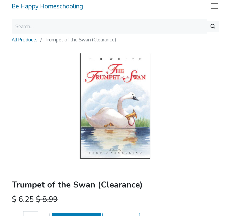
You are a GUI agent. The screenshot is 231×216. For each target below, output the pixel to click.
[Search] (213, 26)
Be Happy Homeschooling (47, 6)
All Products (25, 40)
